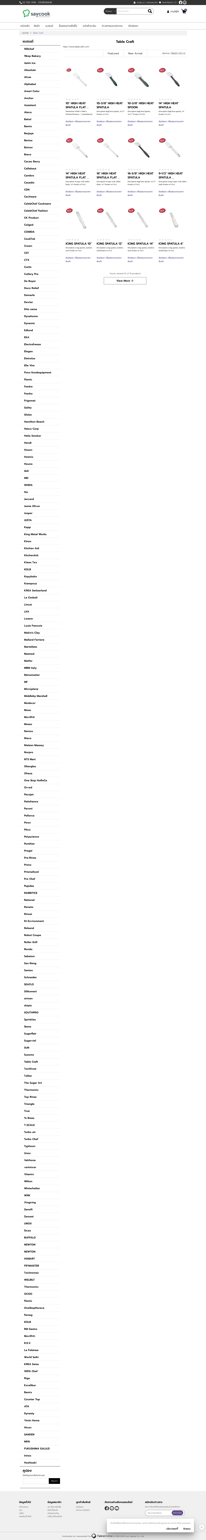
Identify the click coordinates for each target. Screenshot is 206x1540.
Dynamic (29, 323)
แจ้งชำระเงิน (89, 26)
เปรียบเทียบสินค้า (55, 1516)
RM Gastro (30, 1329)
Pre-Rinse (30, 858)
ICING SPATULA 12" (109, 243)
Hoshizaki (30, 1463)
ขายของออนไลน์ (81, 1536)
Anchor (28, 98)
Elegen (28, 351)
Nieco (27, 738)
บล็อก (21, 1513)
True (27, 1111)
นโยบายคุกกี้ (172, 1529)
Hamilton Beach (34, 422)
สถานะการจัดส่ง (83, 1510)
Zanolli (28, 1209)
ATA (26, 1406)
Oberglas (30, 766)
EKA (26, 337)
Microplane (31, 689)
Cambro (29, 176)
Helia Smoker (32, 436)
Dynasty (29, 1413)
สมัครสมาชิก (152, 2)
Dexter (28, 302)
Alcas (27, 77)
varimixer (30, 1167)
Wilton (28, 1181)
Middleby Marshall (35, 696)
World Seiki (31, 1357)
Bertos (28, 140)
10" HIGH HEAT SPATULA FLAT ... (77, 105)
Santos (28, 970)
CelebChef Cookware (37, 204)
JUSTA (28, 520)
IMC (26, 478)
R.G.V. (27, 1343)
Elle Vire (29, 365)
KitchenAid (31, 555)
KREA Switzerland (35, 590)
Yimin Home (31, 1420)
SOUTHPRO (31, 1012)
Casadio (29, 183)
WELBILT (29, 1280)
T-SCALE (29, 1125)
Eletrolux (29, 358)
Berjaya (29, 133)
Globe (28, 415)
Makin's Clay (32, 633)
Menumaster (32, 675)
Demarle (29, 295)
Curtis (27, 267)
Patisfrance (31, 801)
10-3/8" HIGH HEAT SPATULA (110, 105)
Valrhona (30, 1160)
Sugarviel (30, 1041)
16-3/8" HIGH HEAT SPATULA (140, 175)
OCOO (28, 1294)
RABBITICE (30, 893)
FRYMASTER (31, 1266)
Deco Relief (31, 288)
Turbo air (30, 1132)
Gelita (28, 408)
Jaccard (29, 499)
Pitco (27, 830)
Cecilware (30, 197)
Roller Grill (30, 942)
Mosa (27, 710)
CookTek (29, 239)
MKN (27, 1442)
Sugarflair (30, 1034)
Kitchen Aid (31, 548)
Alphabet (30, 84)
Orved (28, 787)
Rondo (28, 949)
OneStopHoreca (34, 1308)
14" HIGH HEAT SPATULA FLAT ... (77, 175)
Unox (27, 1153)
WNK (27, 1195)
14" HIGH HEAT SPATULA (168, 105)
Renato (28, 907)
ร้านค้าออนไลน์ (67, 1536)
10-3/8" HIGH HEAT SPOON (141, 105)
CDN (27, 190)
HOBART (29, 1259)
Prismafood (31, 872)
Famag (28, 1315)
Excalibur (30, 1385)
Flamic (28, 380)
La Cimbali (30, 598)
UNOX (28, 1223)
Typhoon (29, 1146)
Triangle (29, 1104)
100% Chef (31, 1371)
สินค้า (37, 26)
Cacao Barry (32, 161)
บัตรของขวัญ (53, 1513)
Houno (28, 464)
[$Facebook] (180, 2)
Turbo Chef (31, 1139)
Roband (29, 928)
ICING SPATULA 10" (79, 243)
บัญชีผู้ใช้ (174, 11)
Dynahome (31, 316)
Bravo (27, 154)
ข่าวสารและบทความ (112, 26)
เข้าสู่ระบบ (141, 2)
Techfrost (30, 1069)
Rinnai (28, 914)
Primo (27, 865)
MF (26, 682)
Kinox (27, 541)
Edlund (28, 330)
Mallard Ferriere (34, 640)
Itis (26, 492)
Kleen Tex (30, 562)
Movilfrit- (30, 1336)
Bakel (27, 119)
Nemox (28, 731)
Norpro (28, 752)
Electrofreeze (32, 344)
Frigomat (29, 401)
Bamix (28, 126)
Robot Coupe (32, 935)
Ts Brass (29, 1118)
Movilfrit (29, 717)
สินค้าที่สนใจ (169, 2)
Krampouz (30, 583)
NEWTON (29, 1245)
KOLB (27, 569)
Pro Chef (29, 879)
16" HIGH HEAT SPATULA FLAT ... (108, 175)
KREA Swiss (31, 1364)
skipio (28, 1005)
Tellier (28, 1076)
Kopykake (30, 576)
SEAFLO (29, 984)
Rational (29, 900)
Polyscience (31, 837)
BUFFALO (30, 1238)
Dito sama (30, 309)
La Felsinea (31, 1350)
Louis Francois (33, 626)
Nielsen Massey (34, 745)
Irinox (27, 1456)
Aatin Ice (29, 63)
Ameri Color (31, 91)
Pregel (28, 851)
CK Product (31, 218)
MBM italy (30, 668)
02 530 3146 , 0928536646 (37, 2)
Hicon (27, 1427)
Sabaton (29, 956)
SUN (26, 1048)
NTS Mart (30, 759)
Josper (28, 513)
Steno (27, 1027)
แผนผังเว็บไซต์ (25, 1516)
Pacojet (29, 794)
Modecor (29, 703)
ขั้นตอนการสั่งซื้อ (68, 26)
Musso (28, 724)
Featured (113, 53)
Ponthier (29, 844)
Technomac (31, 1273)
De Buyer (30, 281)
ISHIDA (28, 485)
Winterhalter (32, 1188)
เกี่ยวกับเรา (23, 1506)
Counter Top (32, 1399)
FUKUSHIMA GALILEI (37, 1449)
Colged (28, 225)
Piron (27, 823)
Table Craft (31, 1062)
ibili (26, 471)
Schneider (30, 977)
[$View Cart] (183, 11)
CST (26, 253)
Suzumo (29, 1055)
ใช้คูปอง (54, 1480)
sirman (28, 998)
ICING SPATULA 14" (140, 243)
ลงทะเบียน (178, 1512)
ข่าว (20, 1510)
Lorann (28, 619)
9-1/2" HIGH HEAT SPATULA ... (171, 175)
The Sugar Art (33, 1083)
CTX (26, 260)
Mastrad (29, 654)
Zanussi (29, 1216)
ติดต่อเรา (133, 26)
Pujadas (29, 886)
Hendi (28, 443)
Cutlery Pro (31, 274)
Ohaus (28, 773)
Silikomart (30, 991)
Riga (27, 1378)
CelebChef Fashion (36, 211)
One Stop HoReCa (35, 780)
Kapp (27, 527)
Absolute (30, 70)
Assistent (30, 105)
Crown (28, 246)
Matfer (28, 661)
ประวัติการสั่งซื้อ (54, 1506)
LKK (26, 612)
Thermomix (31, 1090)
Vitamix (29, 1174)
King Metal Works (35, 534)
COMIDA (29, 232)
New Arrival (135, 53)
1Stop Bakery (32, 56)
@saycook (185, 2)
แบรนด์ (49, 26)
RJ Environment (34, 921)
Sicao (27, 1231)
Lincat (28, 605)
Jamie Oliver (32, 506)
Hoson (28, 450)
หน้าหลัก (25, 26)
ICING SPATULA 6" (171, 243)
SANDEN (29, 1434)
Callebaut (30, 169)
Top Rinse (30, 1097)
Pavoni (28, 809)
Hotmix (28, 457)
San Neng (30, 963)
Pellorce (29, 816)
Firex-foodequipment (37, 372)
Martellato (30, 647)
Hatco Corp (31, 429)
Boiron (28, 147)
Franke (28, 387)
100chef (29, 49)
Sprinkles (30, 1020)
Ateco (28, 112)
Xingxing (30, 1202)
